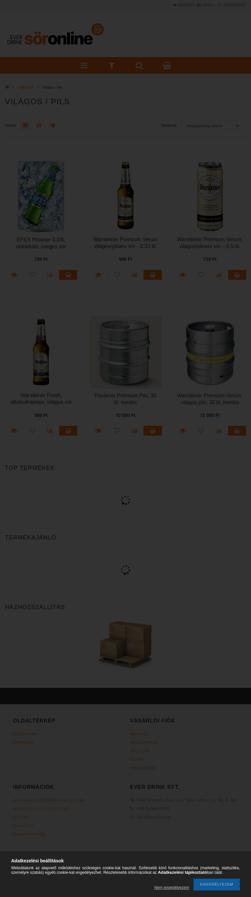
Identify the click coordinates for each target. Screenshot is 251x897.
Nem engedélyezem (171, 887)
